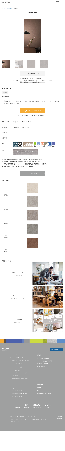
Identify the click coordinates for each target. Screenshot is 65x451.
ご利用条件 (21, 424)
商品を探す (39, 363)
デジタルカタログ (41, 374)
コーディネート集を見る (17, 375)
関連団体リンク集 (15, 429)
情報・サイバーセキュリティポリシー (20, 427)
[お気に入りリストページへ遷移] (57, 3)
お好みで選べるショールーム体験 (19, 381)
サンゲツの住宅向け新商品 (43, 366)
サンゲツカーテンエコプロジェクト (20, 386)
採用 (38, 398)
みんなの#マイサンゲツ (17, 371)
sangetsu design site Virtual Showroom (20, 396)
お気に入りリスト (35, 124)
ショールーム (13, 392)
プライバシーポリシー (33, 424)
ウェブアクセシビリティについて (39, 427)
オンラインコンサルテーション (19, 398)
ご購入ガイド (15, 383)
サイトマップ (13, 424)
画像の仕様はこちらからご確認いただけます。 (32, 90)
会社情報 (39, 395)
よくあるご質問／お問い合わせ (44, 401)
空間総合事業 (40, 392)
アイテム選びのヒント (17, 378)
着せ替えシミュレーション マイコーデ (20, 368)
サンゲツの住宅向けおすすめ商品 (44, 369)
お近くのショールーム (17, 404)
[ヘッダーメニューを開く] (62, 3)
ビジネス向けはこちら (56, 357)
